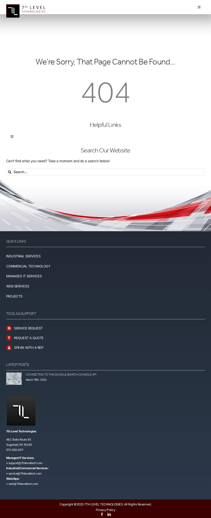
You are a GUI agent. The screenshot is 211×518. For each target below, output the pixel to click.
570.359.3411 (14, 450)
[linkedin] (109, 514)
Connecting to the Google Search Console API (61, 375)
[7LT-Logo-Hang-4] (28, 3)
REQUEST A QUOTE (29, 338)
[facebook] (102, 514)
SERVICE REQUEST (28, 328)
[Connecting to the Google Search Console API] (14, 378)
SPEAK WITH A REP (28, 347)
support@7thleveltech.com (25, 463)
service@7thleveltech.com (25, 473)
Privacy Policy (105, 510)
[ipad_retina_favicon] (21, 398)
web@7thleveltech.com (23, 483)
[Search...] (105, 172)
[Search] (9, 172)
